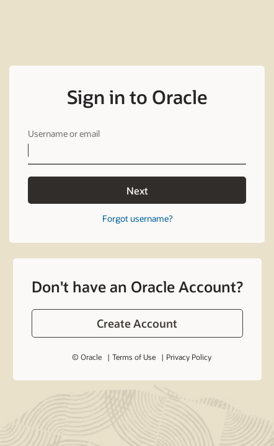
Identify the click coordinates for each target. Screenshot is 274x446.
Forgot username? (137, 218)
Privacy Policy (188, 357)
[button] (137, 323)
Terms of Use (134, 357)
